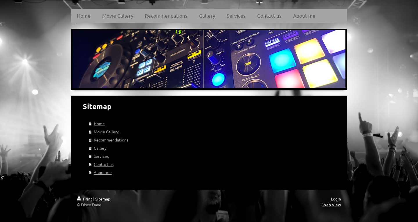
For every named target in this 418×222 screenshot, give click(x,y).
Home (99, 123)
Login (336, 198)
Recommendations (111, 139)
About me (103, 172)
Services (101, 156)
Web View (331, 204)
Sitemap (102, 198)
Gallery (100, 148)
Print (85, 198)
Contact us (103, 164)
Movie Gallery (106, 131)
